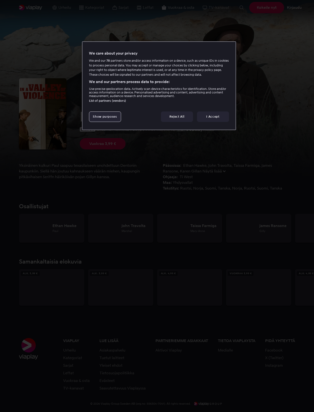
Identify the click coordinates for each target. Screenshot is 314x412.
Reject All (176, 116)
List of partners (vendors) (107, 100)
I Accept (212, 116)
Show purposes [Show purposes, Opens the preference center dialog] (105, 116)
